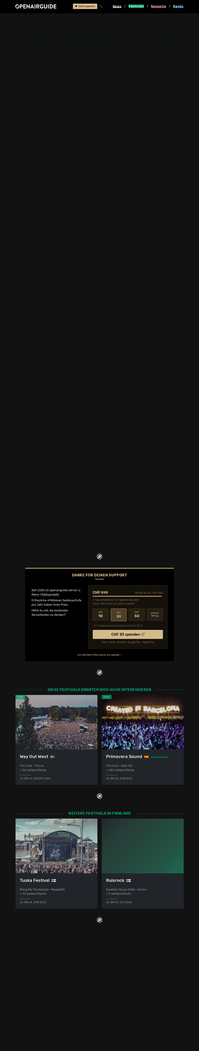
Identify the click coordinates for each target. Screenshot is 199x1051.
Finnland (48, 18)
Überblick (64, 47)
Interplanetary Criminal (167, 296)
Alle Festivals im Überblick (33, 985)
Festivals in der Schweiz (32, 955)
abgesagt (21, 109)
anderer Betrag (155, 614)
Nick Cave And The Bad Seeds (41, 105)
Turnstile (91, 105)
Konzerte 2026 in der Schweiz (122, 981)
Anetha (146, 296)
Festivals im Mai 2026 (30, 968)
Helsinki (144, 32)
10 (100, 614)
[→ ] (149, 287)
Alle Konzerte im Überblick (119, 985)
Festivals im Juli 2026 (30, 976)
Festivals (33, 18)
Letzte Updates (86, 47)
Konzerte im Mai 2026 (116, 972)
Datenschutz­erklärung (31, 1018)
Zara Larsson (107, 105)
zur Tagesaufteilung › (116, 254)
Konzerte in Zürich (114, 955)
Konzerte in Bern (113, 959)
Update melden (180, 332)
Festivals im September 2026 (35, 981)
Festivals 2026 (25, 963)
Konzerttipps (110, 950)
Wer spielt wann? (31, 50)
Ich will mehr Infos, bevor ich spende (98, 654)
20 (118, 614)
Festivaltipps (24, 950)
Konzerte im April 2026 (117, 968)
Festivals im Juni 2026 (31, 972)
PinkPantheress (166, 283)
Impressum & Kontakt (30, 1022)
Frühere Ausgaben (128, 47)
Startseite (16, 18)
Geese (160, 311)
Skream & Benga (166, 292)
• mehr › (168, 325)
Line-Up (25, 47)
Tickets (62, 50)
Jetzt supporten (85, 6)
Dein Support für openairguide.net (39, 1009)
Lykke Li (128, 105)
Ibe (169, 311)
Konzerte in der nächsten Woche (124, 963)
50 (137, 614)
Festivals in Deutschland (32, 959)
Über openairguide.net (31, 1005)
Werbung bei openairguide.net (36, 1014)
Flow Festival (66, 18)
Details (179, 155)
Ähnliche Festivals (89, 50)
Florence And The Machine (167, 101)
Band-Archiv (125, 50)
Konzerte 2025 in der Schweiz (122, 976)
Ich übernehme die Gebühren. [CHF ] (118, 625)
